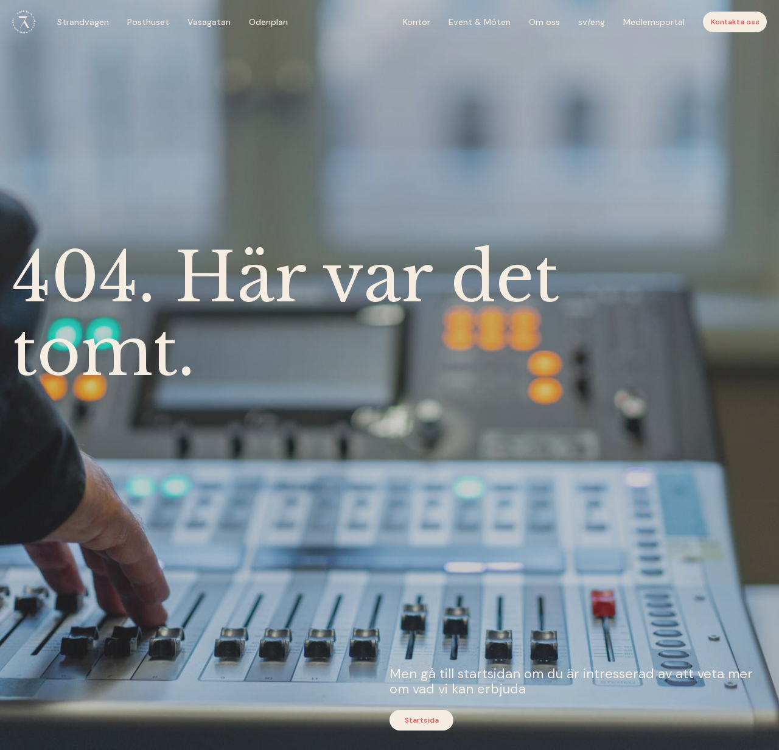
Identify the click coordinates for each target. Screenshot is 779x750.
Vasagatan (209, 21)
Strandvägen (83, 21)
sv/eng (591, 21)
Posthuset (148, 21)
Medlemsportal (654, 21)
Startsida (422, 720)
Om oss (544, 21)
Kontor (416, 21)
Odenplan (268, 21)
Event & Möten (480, 21)
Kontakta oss (735, 22)
